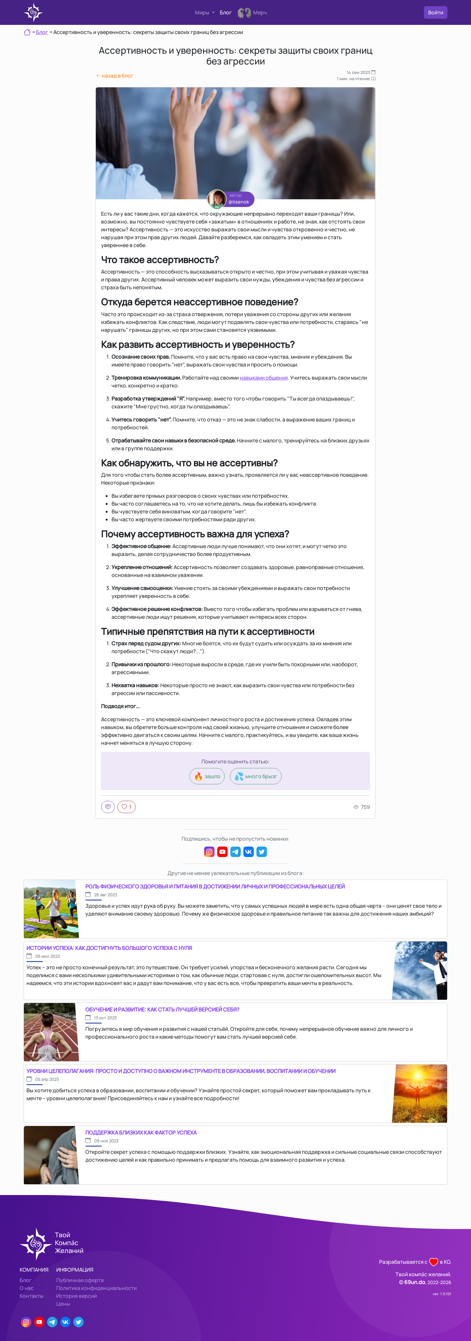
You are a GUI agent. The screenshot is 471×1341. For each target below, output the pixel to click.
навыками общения (264, 377)
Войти (435, 12)
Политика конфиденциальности (96, 1288)
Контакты (32, 1295)
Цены (63, 1303)
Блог (226, 12)
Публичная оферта (80, 1280)
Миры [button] (202, 12)
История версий (76, 1295)
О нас (27, 1288)
